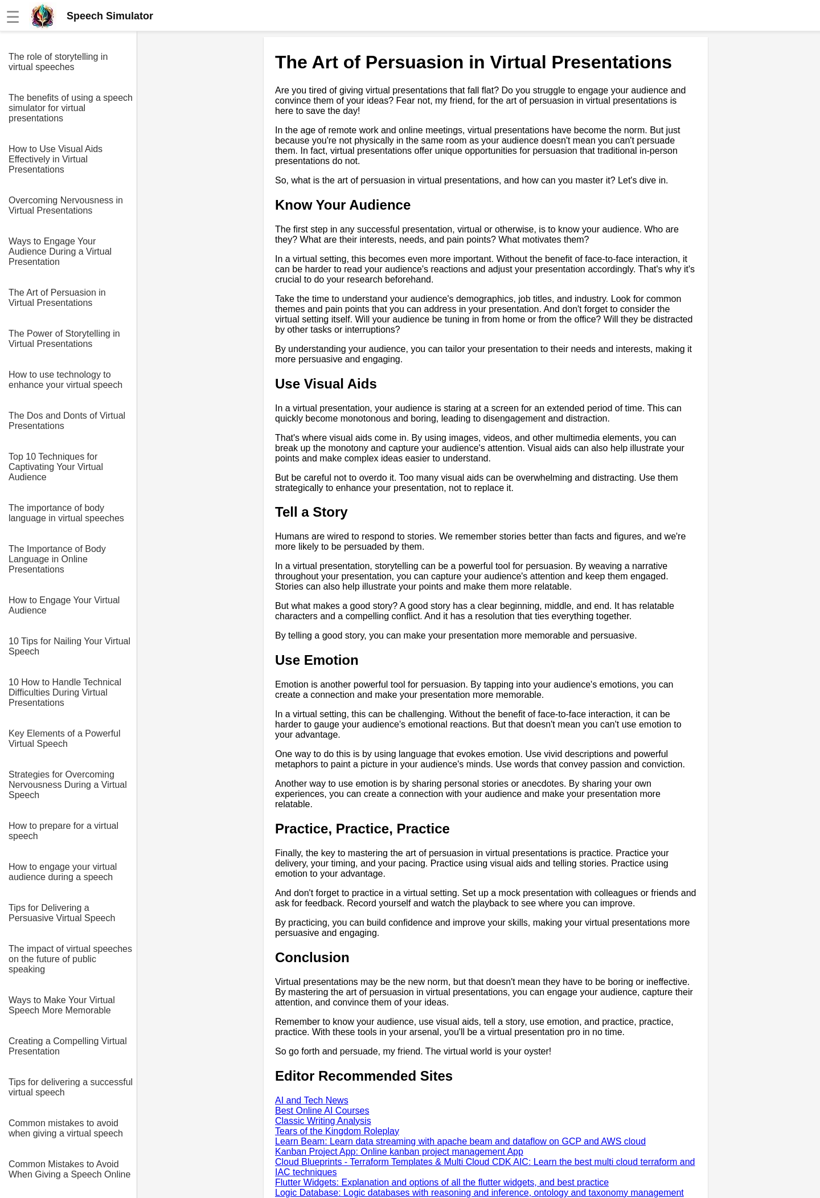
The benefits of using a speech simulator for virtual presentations (71, 108)
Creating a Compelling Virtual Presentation (68, 1046)
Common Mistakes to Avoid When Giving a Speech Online (69, 1169)
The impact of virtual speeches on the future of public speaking (70, 959)
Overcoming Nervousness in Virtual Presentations (66, 205)
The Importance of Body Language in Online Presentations (57, 559)
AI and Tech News (311, 1100)
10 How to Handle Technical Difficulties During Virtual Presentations (65, 692)
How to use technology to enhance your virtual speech (65, 380)
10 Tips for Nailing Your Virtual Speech (69, 646)
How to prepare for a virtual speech (63, 831)
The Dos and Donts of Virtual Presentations (67, 421)
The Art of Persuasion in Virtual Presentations (57, 298)
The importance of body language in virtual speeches (66, 513)
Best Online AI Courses (322, 1110)
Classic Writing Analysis (323, 1121)
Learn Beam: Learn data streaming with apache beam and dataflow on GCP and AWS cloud (460, 1141)
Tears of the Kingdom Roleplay (337, 1131)
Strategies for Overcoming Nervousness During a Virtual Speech (68, 785)
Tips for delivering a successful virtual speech (71, 1087)
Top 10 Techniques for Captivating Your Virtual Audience (56, 467)
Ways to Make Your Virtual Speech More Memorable (62, 1005)
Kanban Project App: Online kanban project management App (399, 1151)
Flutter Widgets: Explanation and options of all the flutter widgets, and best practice (442, 1182)
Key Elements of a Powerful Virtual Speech (65, 739)
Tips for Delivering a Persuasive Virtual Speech (62, 913)
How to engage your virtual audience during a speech (63, 872)
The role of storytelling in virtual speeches (58, 62)
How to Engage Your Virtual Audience (64, 605)
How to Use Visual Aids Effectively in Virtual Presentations (55, 159)
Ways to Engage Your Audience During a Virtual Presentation (60, 251)
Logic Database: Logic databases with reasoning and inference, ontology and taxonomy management (479, 1192)
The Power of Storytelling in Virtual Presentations (64, 339)
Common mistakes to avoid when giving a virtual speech (66, 1128)
